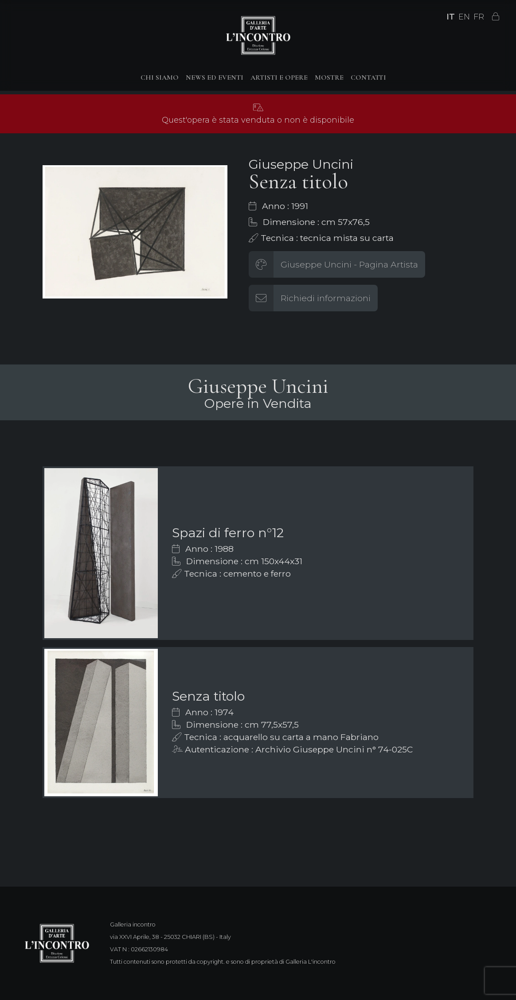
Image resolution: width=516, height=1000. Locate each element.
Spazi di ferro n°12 (228, 532)
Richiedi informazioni (326, 298)
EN (464, 17)
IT (450, 17)
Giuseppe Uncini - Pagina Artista (349, 264)
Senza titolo (208, 696)
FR (478, 17)
